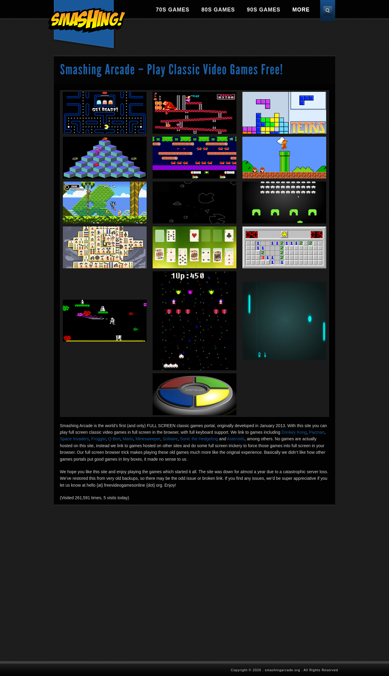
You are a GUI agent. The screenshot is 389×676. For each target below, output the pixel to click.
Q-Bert (114, 438)
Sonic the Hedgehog (199, 438)
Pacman (316, 432)
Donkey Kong (294, 432)
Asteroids (235, 438)
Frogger (98, 438)
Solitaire (170, 438)
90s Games (263, 10)
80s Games (218, 10)
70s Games (172, 10)
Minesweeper (148, 438)
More (301, 10)
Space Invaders (74, 438)
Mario (128, 438)
